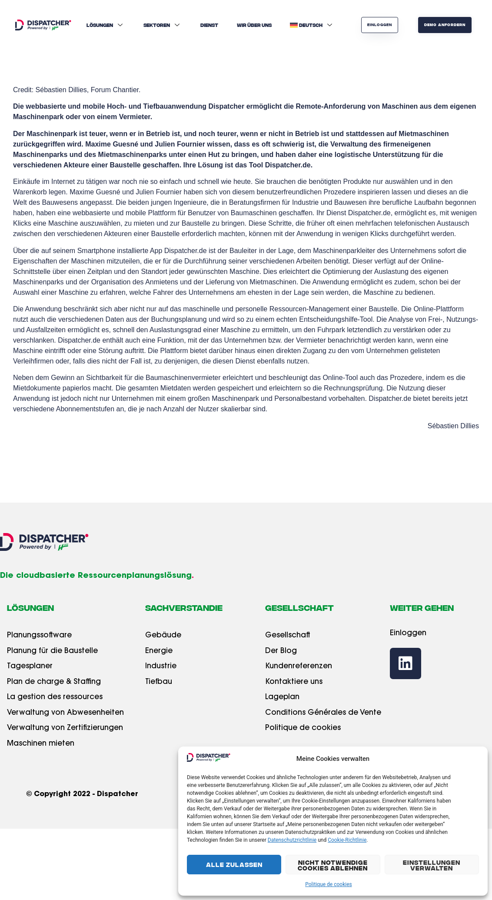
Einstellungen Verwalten (431, 865)
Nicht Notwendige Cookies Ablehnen (333, 865)
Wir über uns (254, 24)
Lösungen (105, 24)
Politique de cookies (328, 884)
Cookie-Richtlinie (347, 840)
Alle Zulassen (234, 864)
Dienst (209, 24)
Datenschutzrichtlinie (292, 840)
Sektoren (162, 24)
